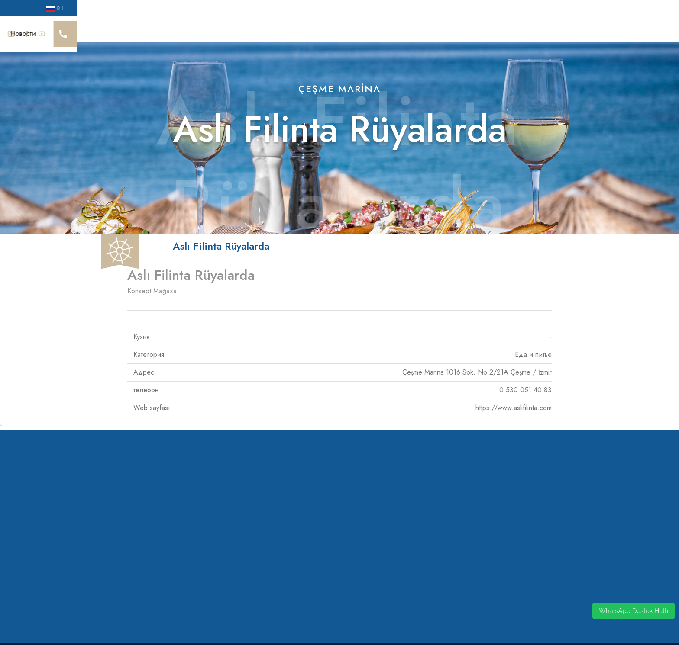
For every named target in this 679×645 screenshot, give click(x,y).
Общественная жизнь (296, 28)
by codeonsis (340, 638)
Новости (592, 28)
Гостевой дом (416, 28)
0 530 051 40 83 (525, 380)
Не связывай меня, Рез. (487, 28)
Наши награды (142, 28)
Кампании (552, 28)
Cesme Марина (84, 28)
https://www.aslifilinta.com (513, 398)
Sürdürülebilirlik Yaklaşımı (214, 28)
